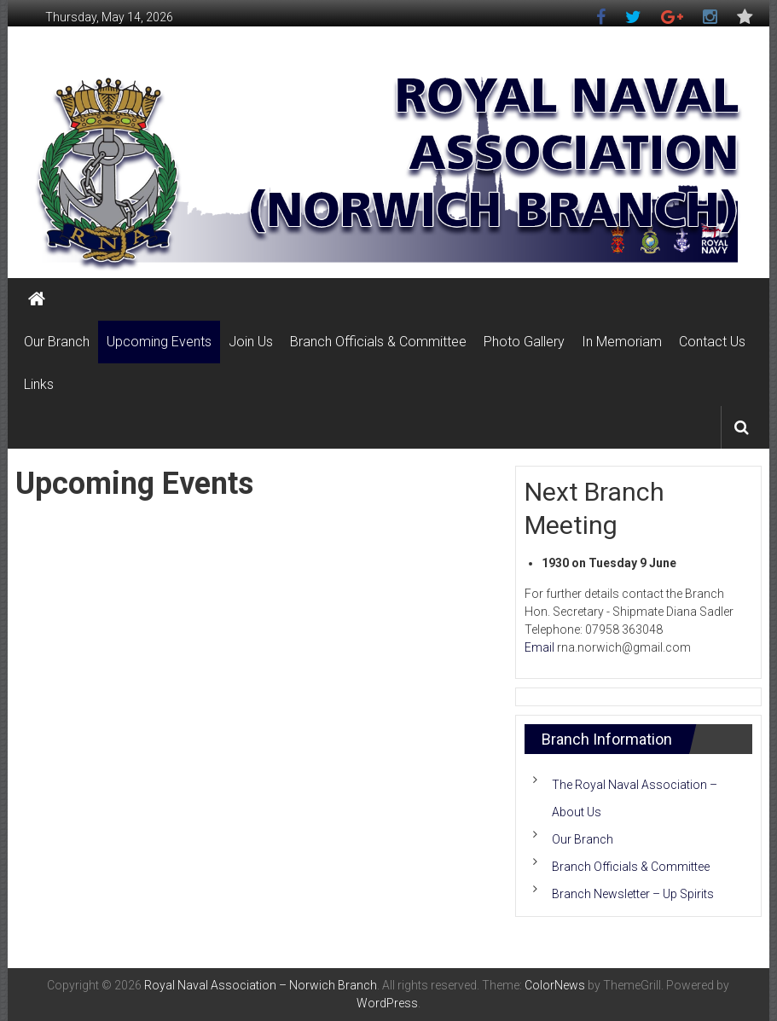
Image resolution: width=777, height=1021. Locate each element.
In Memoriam (622, 342)
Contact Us (712, 342)
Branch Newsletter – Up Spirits (633, 894)
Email (539, 647)
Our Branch (57, 342)
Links (39, 384)
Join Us (251, 342)
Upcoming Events (159, 342)
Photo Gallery (524, 342)
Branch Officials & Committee (378, 342)
